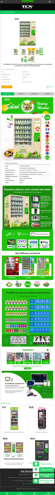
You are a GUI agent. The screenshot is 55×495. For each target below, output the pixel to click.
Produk (15, 477)
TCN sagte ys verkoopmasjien (41, 432)
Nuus (22, 477)
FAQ (25, 477)
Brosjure (51, 86)
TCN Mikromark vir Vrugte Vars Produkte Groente (14, 432)
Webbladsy (10, 477)
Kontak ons (7, 86)
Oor (19, 477)
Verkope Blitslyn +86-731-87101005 (23, 480)
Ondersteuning (30, 477)
